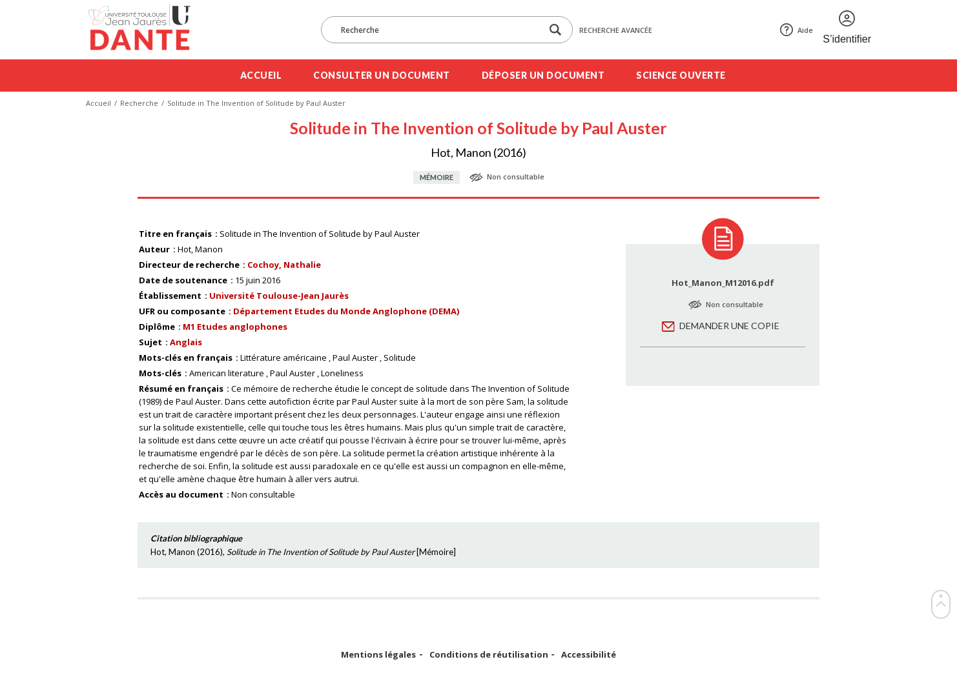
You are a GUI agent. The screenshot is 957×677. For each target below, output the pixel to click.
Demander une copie (729, 325)
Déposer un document (543, 75)
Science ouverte (681, 75)
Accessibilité (588, 655)
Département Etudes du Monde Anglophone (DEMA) (346, 311)
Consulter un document (381, 75)
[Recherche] (437, 30)
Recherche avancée (615, 30)
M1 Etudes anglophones (235, 326)
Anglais (186, 342)
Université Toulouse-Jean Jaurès (279, 295)
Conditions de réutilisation (488, 655)
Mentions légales (378, 655)
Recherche (139, 103)
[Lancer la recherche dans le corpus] (555, 30)
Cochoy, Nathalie (284, 264)
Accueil (261, 75)
